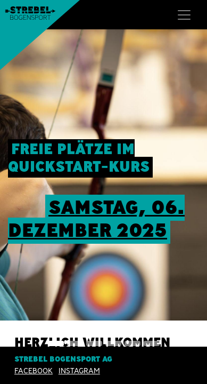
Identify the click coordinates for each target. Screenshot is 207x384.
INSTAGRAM (79, 370)
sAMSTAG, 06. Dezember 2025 (96, 219)
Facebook (33, 370)
